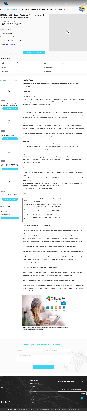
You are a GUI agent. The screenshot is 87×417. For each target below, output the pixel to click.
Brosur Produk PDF (10, 44)
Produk (44, 4)
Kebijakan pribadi (12, 409)
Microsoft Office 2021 (16, 9)
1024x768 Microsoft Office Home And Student (33, 329)
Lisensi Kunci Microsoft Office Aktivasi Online (37, 327)
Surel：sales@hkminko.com (8, 387)
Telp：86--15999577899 (7, 385)
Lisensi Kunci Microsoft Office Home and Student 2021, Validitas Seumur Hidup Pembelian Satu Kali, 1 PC (9, 105)
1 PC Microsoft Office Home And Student (58, 327)
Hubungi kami (65, 4)
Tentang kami (54, 4)
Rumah (37, 4)
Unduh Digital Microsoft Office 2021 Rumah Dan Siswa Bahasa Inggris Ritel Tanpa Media (10, 196)
